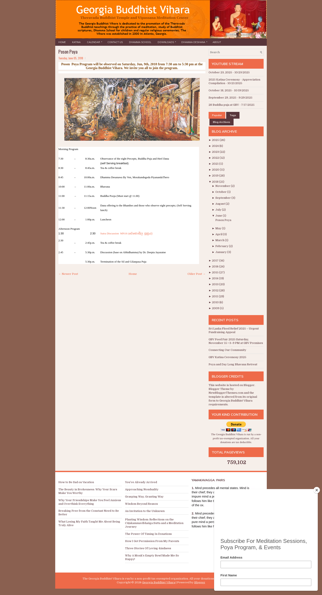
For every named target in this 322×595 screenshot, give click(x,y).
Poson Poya (67, 51)
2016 (215, 266)
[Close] (317, 490)
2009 (216, 308)
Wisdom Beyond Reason (141, 503)
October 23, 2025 (220, 72)
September (223, 197)
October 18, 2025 (220, 90)
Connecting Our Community (227, 350)
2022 (216, 157)
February (222, 246)
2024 (215, 145)
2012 (215, 290)
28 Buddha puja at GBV (224, 104)
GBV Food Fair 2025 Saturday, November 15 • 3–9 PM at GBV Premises (236, 341)
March (220, 240)
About (217, 42)
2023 (216, 151)
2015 (215, 272)
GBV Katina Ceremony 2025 (227, 357)
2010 (215, 302)
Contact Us (115, 42)
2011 (215, 296)
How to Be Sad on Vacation (76, 482)
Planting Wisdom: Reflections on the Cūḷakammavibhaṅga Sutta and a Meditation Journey (154, 523)
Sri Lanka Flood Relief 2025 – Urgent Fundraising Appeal (234, 330)
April (219, 234)
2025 (216, 140)
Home (62, 42)
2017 (215, 260)
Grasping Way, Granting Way (144, 496)
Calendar (95, 41)
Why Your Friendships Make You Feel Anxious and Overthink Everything (89, 502)
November (223, 186)
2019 (215, 175)
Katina (76, 42)
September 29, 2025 (222, 97)
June (219, 215)
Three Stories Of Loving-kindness (148, 548)
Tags (233, 115)
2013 (215, 284)
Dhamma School (140, 42)
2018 (215, 181)
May (218, 228)
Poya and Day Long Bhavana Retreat (233, 364)
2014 (215, 278)
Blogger (249, 385)
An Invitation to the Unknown (145, 511)
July (218, 209)
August (220, 203)
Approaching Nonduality (141, 489)
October (221, 191)
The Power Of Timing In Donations (148, 533)
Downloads (168, 41)
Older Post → (196, 273)
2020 (216, 169)
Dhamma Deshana (195, 41)
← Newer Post (68, 273)
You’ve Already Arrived (141, 482)
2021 (215, 163)
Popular (217, 115)
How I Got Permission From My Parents (152, 541)
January (221, 252)
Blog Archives (221, 122)
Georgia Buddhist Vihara (158, 582)
